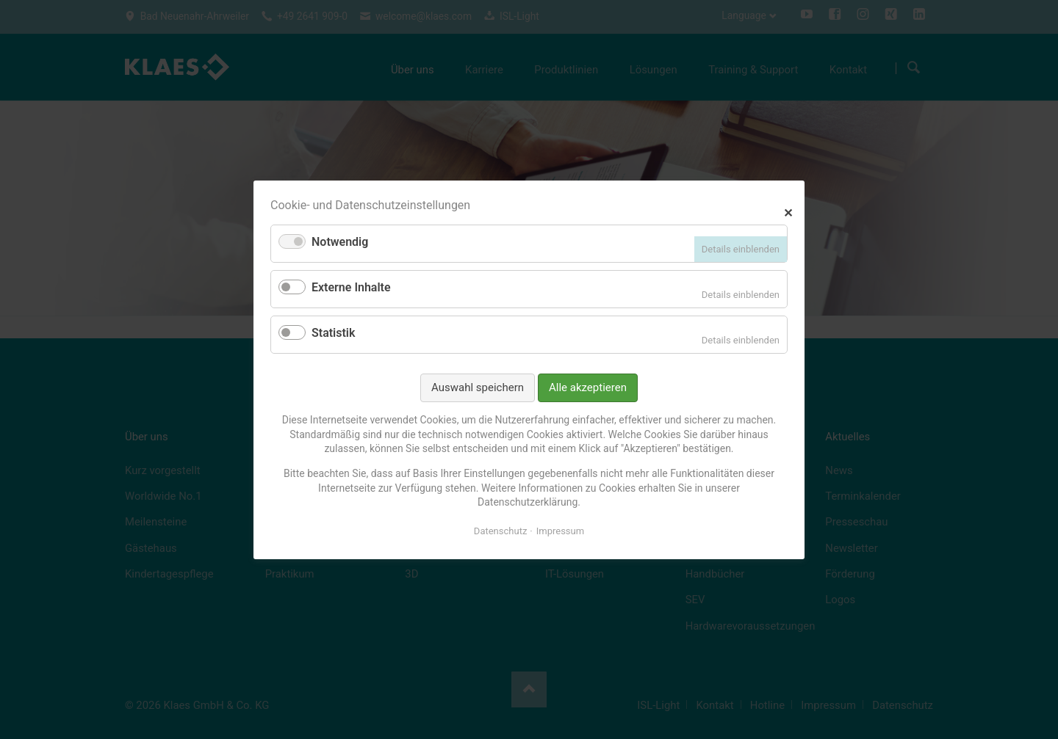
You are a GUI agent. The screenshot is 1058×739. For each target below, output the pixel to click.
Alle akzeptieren (588, 386)
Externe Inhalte (351, 287)
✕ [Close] (788, 211)
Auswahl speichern (477, 386)
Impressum (560, 530)
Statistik (333, 333)
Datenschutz (500, 530)
